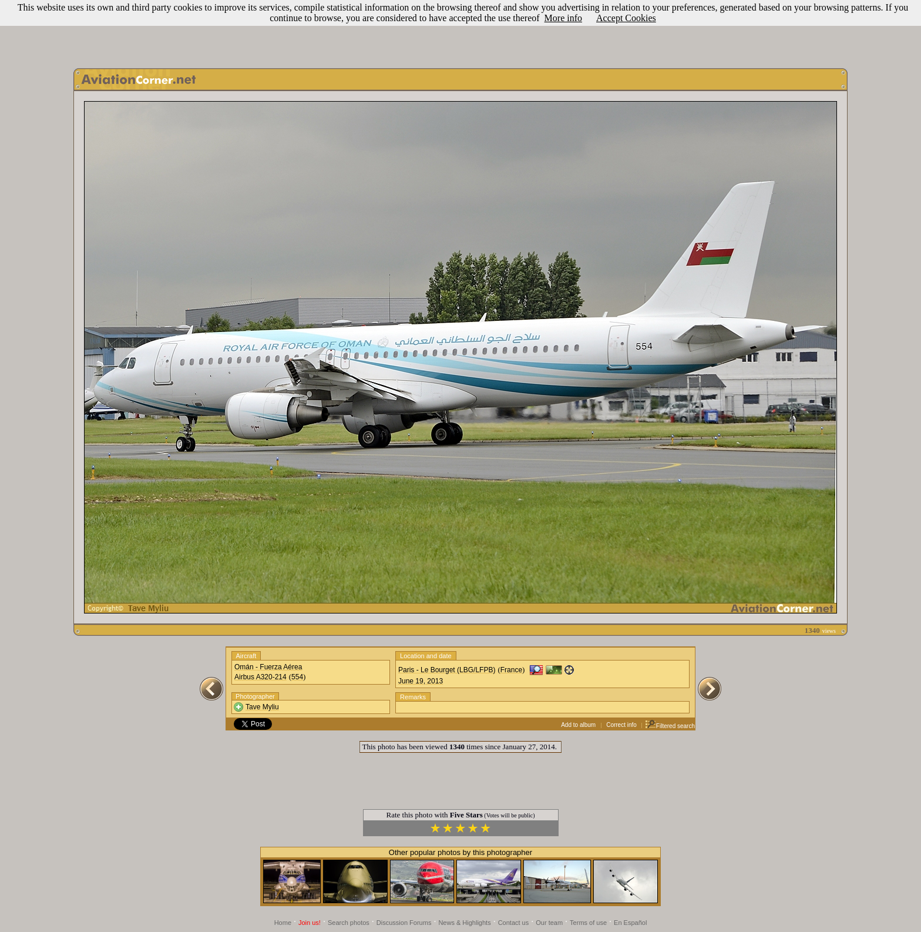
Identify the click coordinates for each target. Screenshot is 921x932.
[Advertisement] (460, 31)
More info (563, 18)
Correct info (621, 725)
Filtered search (670, 726)
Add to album (578, 725)
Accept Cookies (626, 18)
